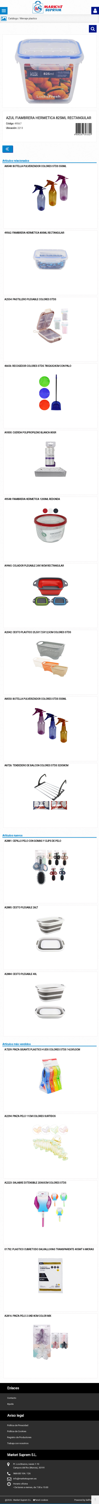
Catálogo (13, 18)
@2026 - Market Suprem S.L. (18, 1500)
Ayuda (10, 1404)
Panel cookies (40, 1500)
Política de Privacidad (17, 1425)
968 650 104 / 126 (21, 1473)
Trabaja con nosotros (17, 1443)
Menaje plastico (28, 18)
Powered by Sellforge (84, 1500)
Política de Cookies (16, 1431)
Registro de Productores (19, 1437)
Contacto (11, 1398)
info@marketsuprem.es (24, 1478)
